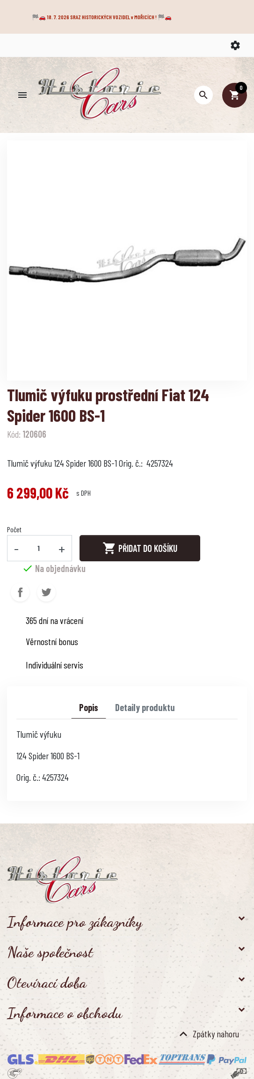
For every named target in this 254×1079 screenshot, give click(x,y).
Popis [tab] (88, 707)
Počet (14, 529)
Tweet (46, 592)
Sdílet (20, 592)
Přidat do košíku (139, 548)
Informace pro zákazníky (74, 922)
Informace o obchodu (64, 1013)
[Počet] (39, 548)
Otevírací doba (47, 982)
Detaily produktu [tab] (145, 707)
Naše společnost (50, 952)
